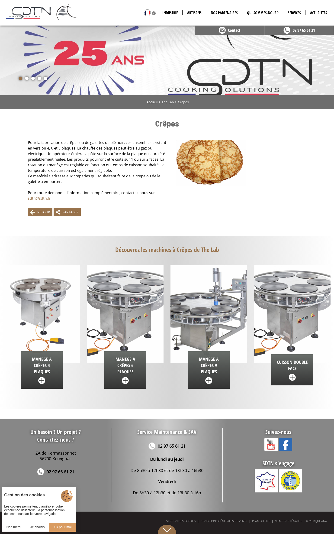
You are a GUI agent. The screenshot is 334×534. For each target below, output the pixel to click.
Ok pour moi (62, 527)
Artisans (194, 12)
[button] (20, 78)
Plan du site (261, 521)
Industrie (170, 12)
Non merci (13, 527)
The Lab (168, 102)
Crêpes (183, 102)
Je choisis (37, 527)
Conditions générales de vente (224, 521)
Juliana (321, 521)
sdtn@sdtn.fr (39, 198)
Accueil (152, 102)
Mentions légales (288, 521)
